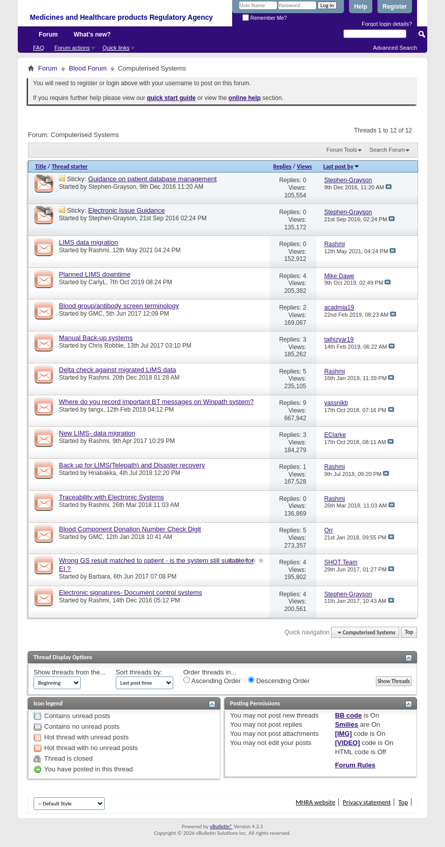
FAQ (38, 48)
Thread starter (70, 166)
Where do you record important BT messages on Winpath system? (156, 401)
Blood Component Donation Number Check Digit (130, 529)
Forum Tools (342, 150)
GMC (95, 313)
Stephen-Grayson (112, 186)
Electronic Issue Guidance (126, 210)
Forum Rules (355, 765)
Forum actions (72, 48)
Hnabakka (102, 473)
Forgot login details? (387, 24)
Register (395, 6)
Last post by (342, 166)
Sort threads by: (139, 672)
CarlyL (97, 282)
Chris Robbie (105, 345)
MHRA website (315, 802)
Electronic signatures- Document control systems (130, 592)
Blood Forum (88, 68)
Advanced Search (395, 48)
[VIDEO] (347, 743)
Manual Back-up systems (96, 338)
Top (409, 632)
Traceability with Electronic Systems (111, 497)
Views (304, 166)
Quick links (116, 48)
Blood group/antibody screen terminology (119, 306)
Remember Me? (264, 18)
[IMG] (343, 733)
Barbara (99, 576)
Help (360, 6)
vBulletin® (221, 826)
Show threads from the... (70, 672)
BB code (348, 715)
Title (40, 166)
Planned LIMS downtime (95, 274)
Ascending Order (212, 680)
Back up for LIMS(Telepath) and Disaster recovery (132, 465)
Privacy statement (367, 802)
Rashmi (98, 250)
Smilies (346, 724)
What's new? (92, 34)
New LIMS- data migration (97, 433)
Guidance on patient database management (152, 179)
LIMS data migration (88, 242)
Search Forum (387, 150)
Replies (282, 166)
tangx (95, 409)
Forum (48, 34)
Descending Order (279, 680)
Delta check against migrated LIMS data (117, 370)
